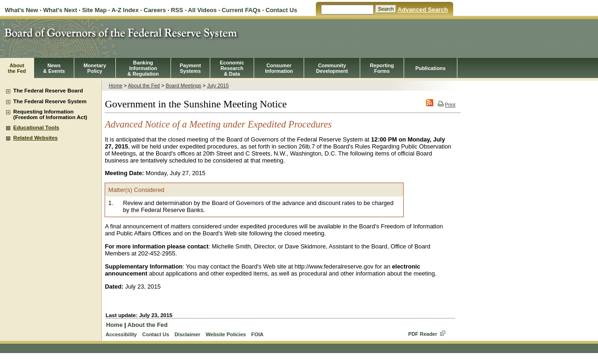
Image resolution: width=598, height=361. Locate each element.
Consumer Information (279, 68)
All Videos (202, 10)
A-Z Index (124, 10)
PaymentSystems (190, 68)
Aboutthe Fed (17, 68)
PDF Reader (422, 334)
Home (115, 85)
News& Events (54, 68)
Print (446, 104)
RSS (177, 10)
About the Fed (144, 85)
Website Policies (226, 334)
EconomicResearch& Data (232, 68)
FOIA (257, 334)
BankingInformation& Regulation (143, 68)
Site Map (94, 10)
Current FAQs (241, 10)
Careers (154, 10)
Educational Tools (36, 127)
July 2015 (218, 85)
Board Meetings (183, 85)
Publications (430, 68)
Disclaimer (187, 334)
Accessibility (121, 334)
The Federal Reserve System (49, 101)
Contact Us (281, 10)
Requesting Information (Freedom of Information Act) (50, 114)
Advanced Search (423, 9)
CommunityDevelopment (332, 68)
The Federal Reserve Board (48, 90)
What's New (21, 10)
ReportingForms (382, 68)
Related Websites (35, 138)
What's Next (60, 10)
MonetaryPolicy (95, 68)
